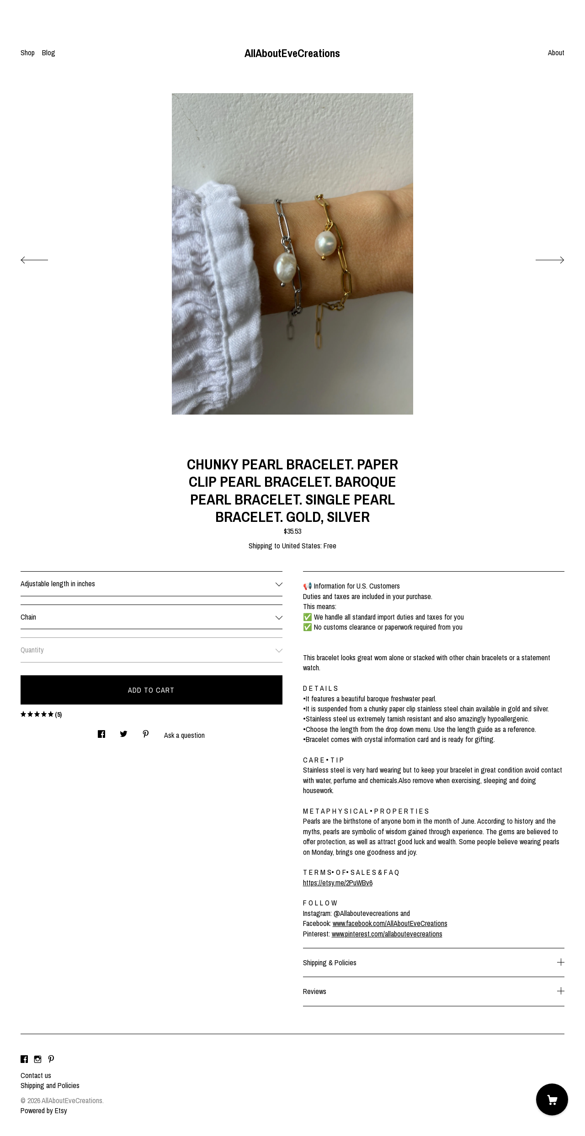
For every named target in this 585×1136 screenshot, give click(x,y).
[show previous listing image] (43, 257)
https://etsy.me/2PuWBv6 (337, 883)
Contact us (36, 1075)
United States (301, 546)
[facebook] (24, 1060)
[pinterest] (51, 1060)
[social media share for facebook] (101, 731)
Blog (48, 52)
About (556, 52)
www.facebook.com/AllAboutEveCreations (390, 923)
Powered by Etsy (44, 1110)
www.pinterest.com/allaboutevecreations (387, 934)
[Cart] (552, 1099)
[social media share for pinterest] (145, 731)
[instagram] (37, 1060)
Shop (28, 52)
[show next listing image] (541, 257)
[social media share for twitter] (124, 731)
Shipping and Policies (50, 1085)
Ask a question (184, 735)
